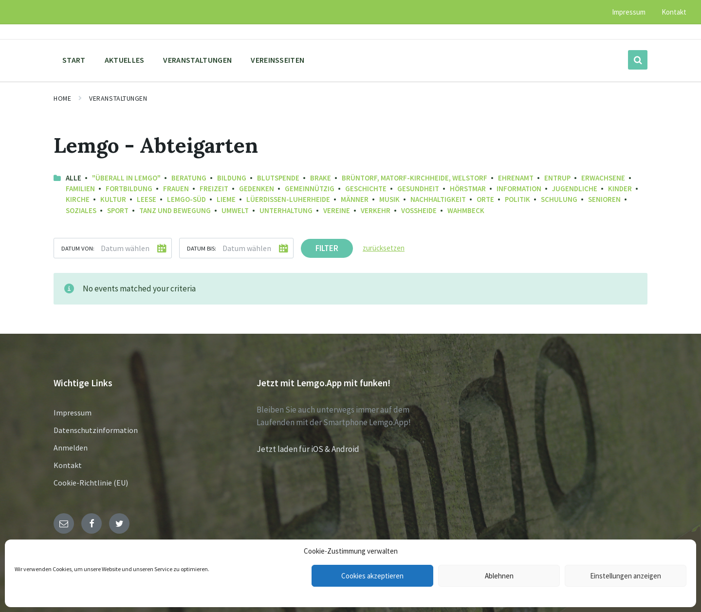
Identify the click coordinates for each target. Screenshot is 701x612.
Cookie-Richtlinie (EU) (91, 482)
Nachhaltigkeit (438, 199)
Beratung (188, 177)
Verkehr (375, 210)
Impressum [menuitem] (629, 12)
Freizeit (214, 188)
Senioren (604, 199)
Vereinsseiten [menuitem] (277, 60)
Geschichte (366, 188)
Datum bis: (201, 248)
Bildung (231, 177)
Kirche (78, 199)
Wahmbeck (465, 210)
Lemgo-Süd (186, 199)
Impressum (73, 412)
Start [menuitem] (74, 60)
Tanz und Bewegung (175, 210)
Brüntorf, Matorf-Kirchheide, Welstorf (414, 177)
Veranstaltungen (118, 98)
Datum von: (77, 248)
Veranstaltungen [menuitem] (197, 60)
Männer (355, 199)
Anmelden (71, 447)
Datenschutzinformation (96, 430)
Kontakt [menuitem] (674, 12)
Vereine (336, 210)
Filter (326, 248)
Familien (80, 188)
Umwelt (235, 210)
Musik (389, 199)
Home (62, 98)
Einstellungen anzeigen (625, 575)
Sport (118, 210)
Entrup (557, 177)
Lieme (226, 199)
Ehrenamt (516, 177)
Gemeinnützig (309, 188)
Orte (485, 199)
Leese (146, 199)
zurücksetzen (384, 247)
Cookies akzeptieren (372, 575)
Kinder (620, 188)
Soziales (81, 210)
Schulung (559, 199)
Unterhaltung (286, 210)
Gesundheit (418, 188)
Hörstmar (468, 188)
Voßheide (419, 210)
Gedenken (256, 188)
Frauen (176, 188)
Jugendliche (574, 188)
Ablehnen (499, 575)
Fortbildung (129, 188)
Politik (517, 199)
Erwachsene (603, 177)
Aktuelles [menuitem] (125, 60)
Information (519, 188)
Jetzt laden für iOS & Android (308, 449)
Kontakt (68, 465)
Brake (320, 177)
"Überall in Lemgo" (126, 177)
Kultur (113, 199)
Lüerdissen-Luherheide (288, 199)
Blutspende (278, 177)
